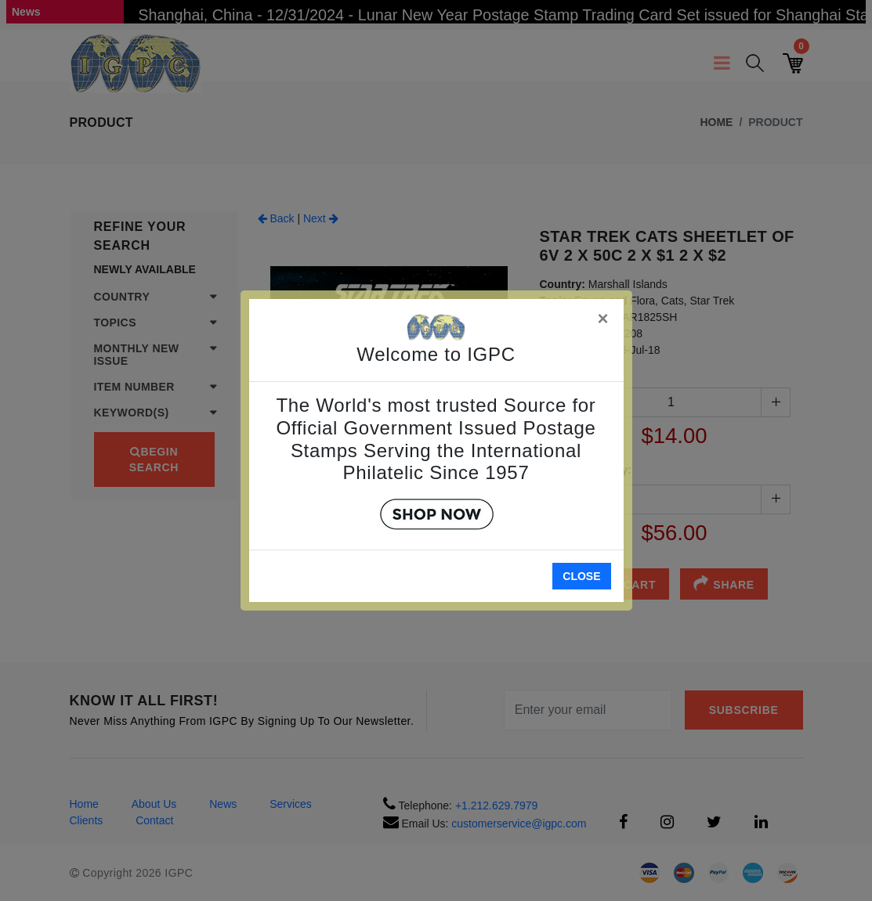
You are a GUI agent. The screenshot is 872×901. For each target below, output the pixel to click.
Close (581, 576)
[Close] (604, 315)
